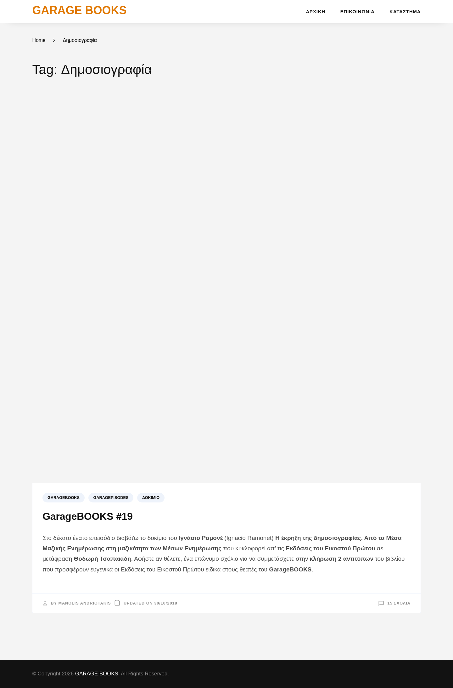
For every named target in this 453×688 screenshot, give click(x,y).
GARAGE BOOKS (79, 10)
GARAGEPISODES (111, 498)
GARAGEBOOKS (64, 498)
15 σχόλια (399, 603)
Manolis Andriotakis (84, 603)
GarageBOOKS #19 (87, 516)
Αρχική (315, 11)
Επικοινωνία (357, 11)
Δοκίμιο (150, 498)
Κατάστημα (405, 11)
